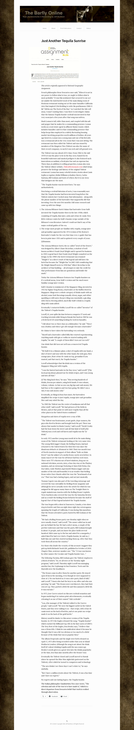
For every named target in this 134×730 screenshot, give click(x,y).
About (53, 28)
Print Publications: (66, 28)
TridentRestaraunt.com (73, 167)
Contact (79, 28)
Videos (88, 28)
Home (44, 28)
